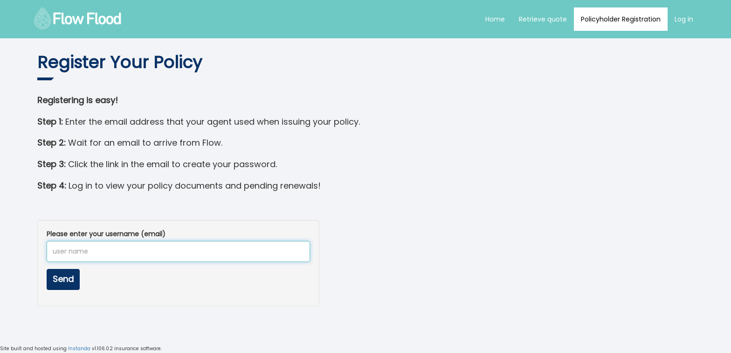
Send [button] (63, 279)
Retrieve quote (543, 19)
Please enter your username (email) (106, 234)
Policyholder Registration (621, 19)
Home (495, 19)
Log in (684, 19)
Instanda (79, 349)
